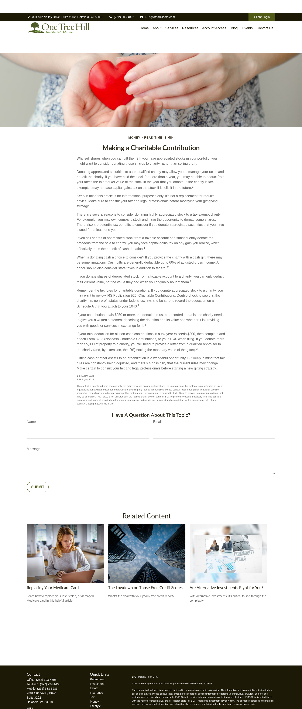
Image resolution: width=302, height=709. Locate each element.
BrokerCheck (205, 683)
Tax (92, 697)
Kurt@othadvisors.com (157, 4)
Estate (94, 688)
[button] (144, 24)
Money (94, 701)
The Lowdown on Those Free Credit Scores (145, 587)
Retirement (97, 679)
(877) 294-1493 (50, 684)
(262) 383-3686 (47, 688)
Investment (97, 683)
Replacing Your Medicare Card (53, 587)
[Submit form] (38, 487)
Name (31, 422)
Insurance (96, 692)
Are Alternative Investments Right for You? (226, 587)
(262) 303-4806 (121, 4)
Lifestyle (95, 706)
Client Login (262, 4)
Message (34, 449)
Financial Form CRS (147, 676)
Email (157, 422)
